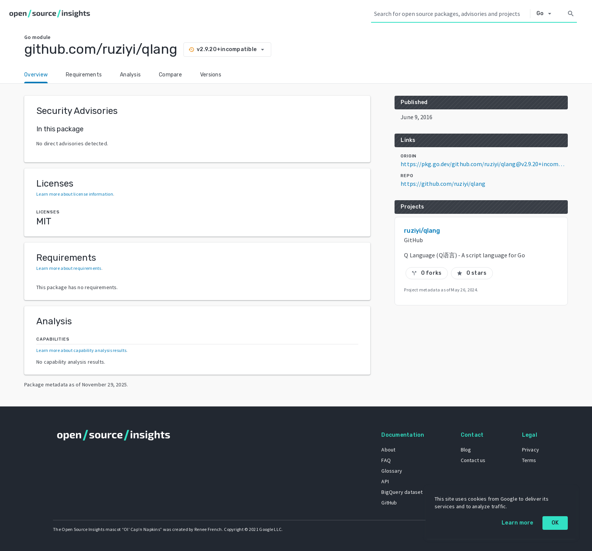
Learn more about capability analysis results (81, 350)
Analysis (130, 75)
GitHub (389, 502)
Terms (529, 460)
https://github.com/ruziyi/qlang (443, 183)
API (385, 481)
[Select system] (546, 14)
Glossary (391, 470)
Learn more (517, 523)
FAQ (386, 460)
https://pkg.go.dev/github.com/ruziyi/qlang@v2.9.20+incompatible (484, 164)
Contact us (473, 460)
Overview (36, 75)
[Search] (571, 14)
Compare (170, 75)
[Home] (51, 13)
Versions (210, 75)
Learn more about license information (74, 194)
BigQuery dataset (402, 492)
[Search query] (450, 13)
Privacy (530, 449)
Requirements (84, 75)
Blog (466, 449)
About (388, 449)
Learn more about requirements (68, 268)
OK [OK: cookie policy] (555, 523)
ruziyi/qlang (422, 230)
